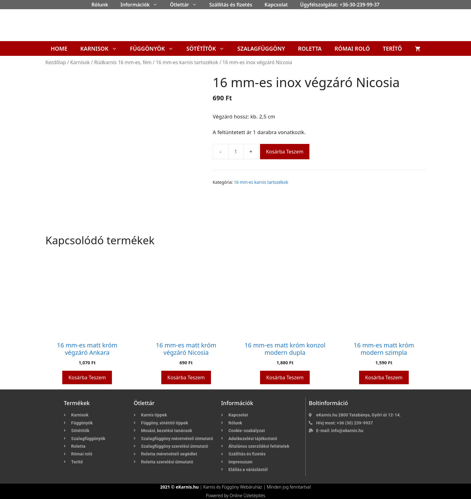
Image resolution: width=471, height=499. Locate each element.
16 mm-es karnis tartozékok (187, 62)
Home (59, 48)
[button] (157, 4)
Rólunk (99, 4)
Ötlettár (186, 4)
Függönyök (155, 48)
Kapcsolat (276, 4)
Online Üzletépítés (247, 495)
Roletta (310, 48)
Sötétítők (208, 48)
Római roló (352, 48)
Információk (142, 4)
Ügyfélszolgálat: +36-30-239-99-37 (340, 4)
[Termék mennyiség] (235, 151)
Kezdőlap (55, 62)
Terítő (392, 48)
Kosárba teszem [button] (87, 377)
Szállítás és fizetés (230, 4)
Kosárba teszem (285, 151)
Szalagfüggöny (261, 48)
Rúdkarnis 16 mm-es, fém (122, 62)
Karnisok (102, 48)
